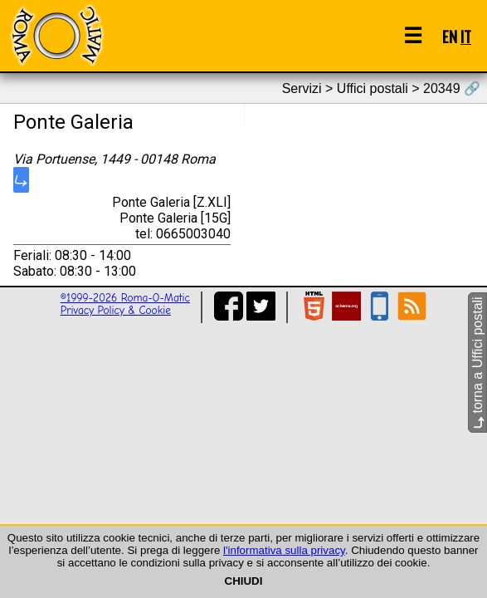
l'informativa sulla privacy (284, 550)
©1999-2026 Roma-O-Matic (125, 298)
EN (449, 36)
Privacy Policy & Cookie (116, 310)
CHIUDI (244, 581)
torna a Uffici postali (477, 363)
